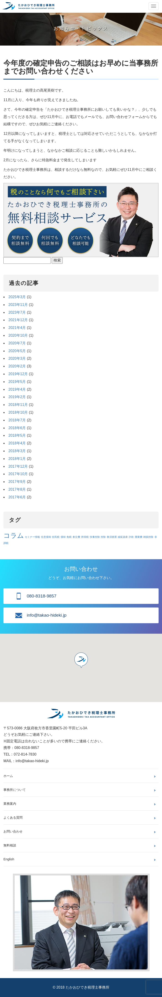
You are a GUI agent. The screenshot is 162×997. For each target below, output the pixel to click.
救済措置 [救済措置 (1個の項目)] (112, 537)
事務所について (14, 790)
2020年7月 (17, 343)
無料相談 (9, 845)
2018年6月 (17, 428)
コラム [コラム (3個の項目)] (13, 535)
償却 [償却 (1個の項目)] (63, 537)
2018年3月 (17, 451)
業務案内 (9, 803)
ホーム (8, 776)
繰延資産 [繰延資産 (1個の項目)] (123, 537)
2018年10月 (18, 412)
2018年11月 (18, 405)
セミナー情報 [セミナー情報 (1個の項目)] (32, 537)
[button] (81, 660)
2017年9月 (17, 482)
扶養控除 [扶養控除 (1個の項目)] (95, 537)
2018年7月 (17, 420)
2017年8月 (17, 489)
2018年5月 (17, 435)
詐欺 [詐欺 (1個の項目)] (131, 537)
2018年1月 (17, 459)
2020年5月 (17, 351)
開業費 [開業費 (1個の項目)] (138, 537)
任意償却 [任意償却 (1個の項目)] (46, 537)
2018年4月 (17, 443)
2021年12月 (18, 320)
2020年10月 (18, 335)
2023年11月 (18, 305)
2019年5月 (17, 382)
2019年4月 (17, 389)
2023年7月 (17, 312)
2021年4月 (17, 328)
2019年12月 (18, 374)
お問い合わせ (13, 831)
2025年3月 (17, 297)
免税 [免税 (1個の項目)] (69, 537)
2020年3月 (17, 358)
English (8, 859)
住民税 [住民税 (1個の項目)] (55, 537)
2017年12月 (18, 466)
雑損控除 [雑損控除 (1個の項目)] (148, 537)
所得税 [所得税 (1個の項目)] (85, 537)
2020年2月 (17, 366)
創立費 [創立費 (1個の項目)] (76, 537)
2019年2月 (17, 397)
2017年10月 (18, 474)
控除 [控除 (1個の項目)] (103, 537)
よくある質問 (13, 817)
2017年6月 (17, 497)
